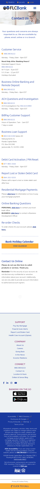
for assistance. (27, 452)
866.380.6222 (9, 54)
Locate (21, 2)
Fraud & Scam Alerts (20, 329)
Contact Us (20, 371)
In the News (20, 355)
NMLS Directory (24, 416)
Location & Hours (20, 374)
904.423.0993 (26, 106)
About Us (20, 345)
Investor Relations (20, 358)
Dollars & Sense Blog (20, 377)
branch (32, 37)
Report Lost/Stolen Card (20, 332)
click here (11, 194)
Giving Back (20, 351)
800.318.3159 (9, 136)
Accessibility (12, 416)
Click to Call (20, 486)
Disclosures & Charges (18, 419)
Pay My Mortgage (20, 326)
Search (10, 2)
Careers (20, 348)
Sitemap (26, 422)
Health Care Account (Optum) (20, 335)
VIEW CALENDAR (20, 246)
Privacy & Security (14, 422)
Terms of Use (19, 424)
